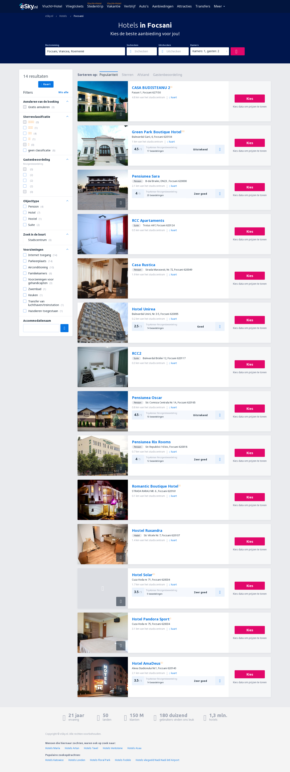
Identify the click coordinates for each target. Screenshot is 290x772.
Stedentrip (95, 6)
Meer (218, 6)
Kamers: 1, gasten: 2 (205, 51)
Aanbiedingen (162, 6)
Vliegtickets (75, 6)
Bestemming (52, 45)
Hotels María (52, 748)
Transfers (202, 6)
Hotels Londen (77, 760)
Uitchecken (164, 45)
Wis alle (63, 92)
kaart (173, 97)
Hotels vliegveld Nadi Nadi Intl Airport (157, 760)
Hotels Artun (72, 748)
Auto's (144, 6)
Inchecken (132, 45)
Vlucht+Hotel (52, 6)
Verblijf (130, 6)
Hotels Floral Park (100, 760)
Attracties (184, 6)
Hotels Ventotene (113, 748)
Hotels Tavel (91, 748)
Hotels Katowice (54, 760)
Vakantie (113, 6)
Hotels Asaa (134, 748)
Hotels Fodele (123, 760)
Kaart (45, 84)
